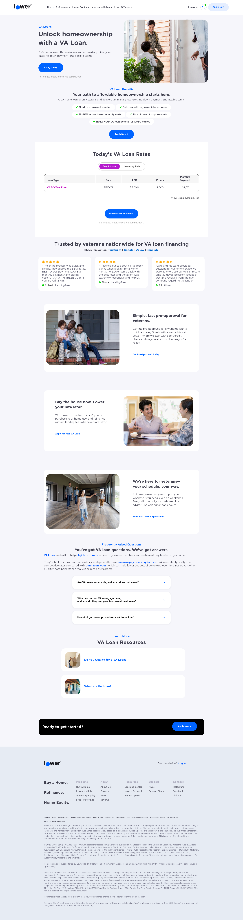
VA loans (49, 555)
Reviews (104, 800)
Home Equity (79, 7)
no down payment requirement (137, 562)
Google (129, 250)
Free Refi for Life (85, 800)
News (103, 796)
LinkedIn (177, 796)
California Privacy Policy (81, 817)
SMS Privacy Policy (157, 817)
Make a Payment (133, 791)
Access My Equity (85, 796)
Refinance (62, 7)
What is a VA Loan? (97, 686)
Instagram (178, 787)
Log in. (182, 763)
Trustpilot (114, 250)
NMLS (54, 817)
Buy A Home (83, 787)
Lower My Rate (84, 791)
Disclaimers (120, 817)
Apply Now (218, 7)
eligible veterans (87, 555)
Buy (49, 7)
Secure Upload (132, 796)
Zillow (140, 250)
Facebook (178, 791)
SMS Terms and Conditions (137, 817)
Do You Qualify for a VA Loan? (105, 660)
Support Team (156, 791)
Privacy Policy (63, 817)
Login (191, 7)
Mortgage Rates (100, 7)
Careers (104, 791)
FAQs (152, 787)
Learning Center (133, 787)
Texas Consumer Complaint (54, 821)
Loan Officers (122, 7)
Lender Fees (109, 817)
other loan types (96, 565)
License (47, 817)
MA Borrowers (172, 817)
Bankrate (153, 250)
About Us (105, 787)
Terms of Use (98, 817)
